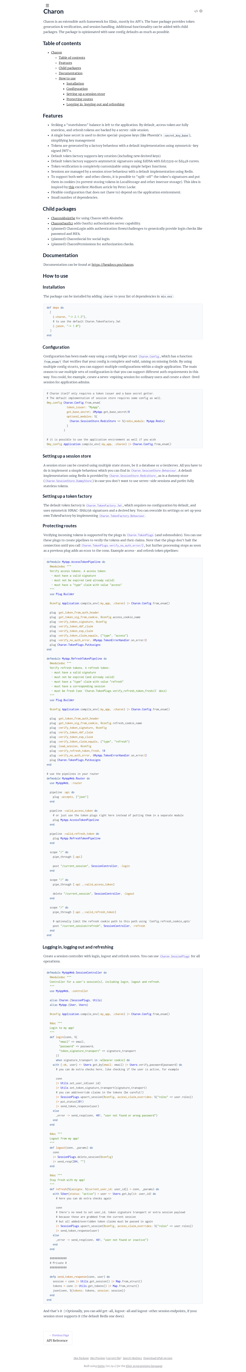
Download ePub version (186, 1358)
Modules (23, 26)
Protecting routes (108, 99)
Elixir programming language (173, 1366)
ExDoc (130, 1366)
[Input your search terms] (28, 5)
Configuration (105, 89)
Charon (10, 15)
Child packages (16, 60)
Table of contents (17, 50)
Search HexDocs (161, 1358)
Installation (104, 83)
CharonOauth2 (91, 223)
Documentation (16, 64)
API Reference (12, 39)
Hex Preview (126, 1358)
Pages (8, 26)
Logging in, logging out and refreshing (124, 104)
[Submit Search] (5, 5)
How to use (13, 69)
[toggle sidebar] (52, 6)
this (100, 187)
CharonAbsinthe (92, 218)
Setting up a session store (114, 94)
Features (12, 55)
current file (142, 1358)
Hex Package (110, 1358)
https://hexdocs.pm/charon (141, 265)
